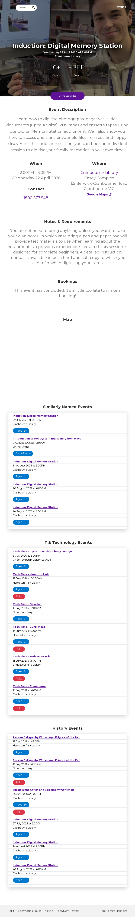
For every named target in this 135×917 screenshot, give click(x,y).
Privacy (49, 911)
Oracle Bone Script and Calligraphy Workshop (43, 789)
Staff (75, 911)
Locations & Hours (29, 911)
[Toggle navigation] (9, 7)
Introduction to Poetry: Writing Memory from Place (47, 438)
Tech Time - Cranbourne (29, 686)
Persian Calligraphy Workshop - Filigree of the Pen (46, 737)
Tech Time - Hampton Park (31, 574)
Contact (63, 911)
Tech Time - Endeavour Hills (31, 656)
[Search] (23, 8)
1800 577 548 (36, 197)
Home (11, 911)
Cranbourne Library (99, 172)
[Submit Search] (33, 8)
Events (121, 7)
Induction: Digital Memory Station (35, 415)
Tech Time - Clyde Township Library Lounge (42, 551)
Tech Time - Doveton (27, 604)
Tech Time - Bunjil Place (29, 626)
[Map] (67, 360)
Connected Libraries (114, 911)
